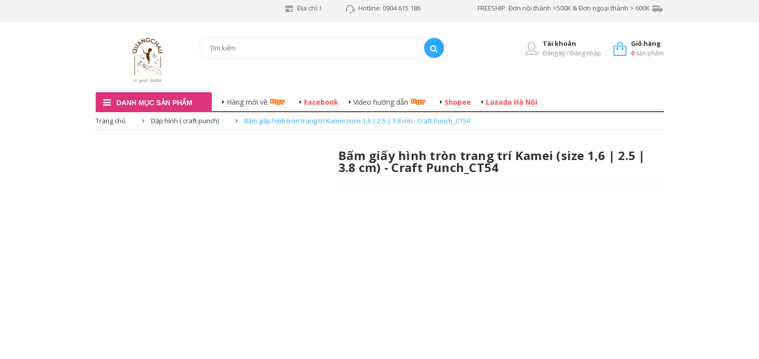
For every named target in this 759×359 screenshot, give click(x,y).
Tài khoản (559, 43)
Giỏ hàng (646, 43)
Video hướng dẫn (380, 102)
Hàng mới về (247, 102)
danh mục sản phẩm (154, 103)
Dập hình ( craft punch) (185, 120)
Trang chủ (111, 120)
